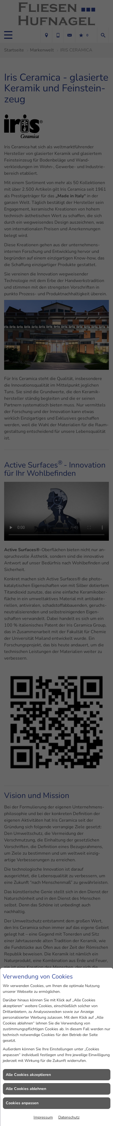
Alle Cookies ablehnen (26, 1088)
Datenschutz (68, 1117)
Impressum (43, 1117)
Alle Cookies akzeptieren (28, 1074)
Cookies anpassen (22, 1103)
